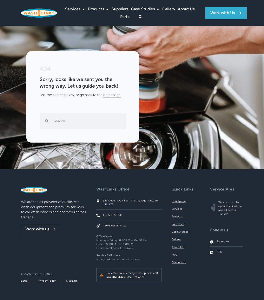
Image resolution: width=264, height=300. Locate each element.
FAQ (174, 254)
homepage (112, 95)
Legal (24, 280)
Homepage (179, 201)
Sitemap (71, 280)
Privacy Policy (47, 280)
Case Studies (180, 231)
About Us (178, 247)
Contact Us (179, 262)
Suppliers (178, 224)
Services (177, 208)
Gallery (176, 239)
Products (177, 216)
